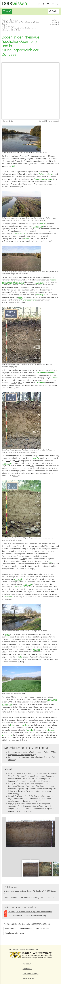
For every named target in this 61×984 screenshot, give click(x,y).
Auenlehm (36, 649)
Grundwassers (19, 234)
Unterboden (40, 383)
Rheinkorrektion (42, 929)
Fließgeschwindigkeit (46, 174)
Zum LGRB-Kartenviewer (49, 121)
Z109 (8, 461)
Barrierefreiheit (28, 978)
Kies (42, 282)
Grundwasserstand (28, 300)
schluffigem (40, 295)
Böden (14, 166)
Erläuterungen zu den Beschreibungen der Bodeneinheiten (30, 912)
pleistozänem (18, 282)
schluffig (43, 224)
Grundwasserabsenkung (43, 179)
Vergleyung (26, 725)
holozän (53, 280)
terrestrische (41, 373)
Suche (53, 11)
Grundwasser (38, 226)
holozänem (50, 730)
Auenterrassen (10, 929)
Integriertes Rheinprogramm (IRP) (22, 755)
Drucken (54, 22)
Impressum (27, 964)
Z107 (33, 466)
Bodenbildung (51, 373)
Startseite (5, 20)
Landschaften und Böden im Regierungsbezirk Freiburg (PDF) (32, 752)
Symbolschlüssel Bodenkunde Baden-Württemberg (27, 916)
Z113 (53, 709)
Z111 (18, 388)
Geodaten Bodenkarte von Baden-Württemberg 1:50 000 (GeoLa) (29, 898)
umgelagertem (7, 282)
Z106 (17, 461)
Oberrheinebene (26, 929)
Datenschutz (27, 969)
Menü (7, 11)
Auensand (18, 579)
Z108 (41, 732)
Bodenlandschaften (10, 26)
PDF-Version (53, 24)
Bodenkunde (14, 20)
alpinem (38, 282)
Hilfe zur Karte (7, 121)
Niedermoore (52, 699)
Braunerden (9, 597)
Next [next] (57, 868)
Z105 (4, 458)
